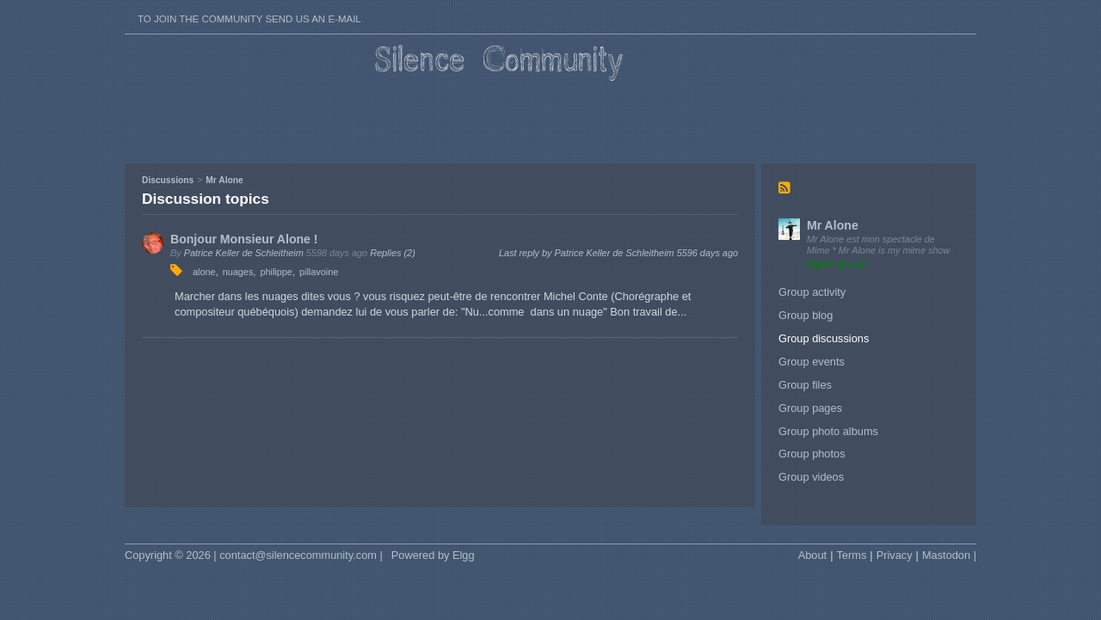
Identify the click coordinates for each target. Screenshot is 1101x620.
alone (204, 272)
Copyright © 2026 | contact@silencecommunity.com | (254, 555)
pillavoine (318, 272)
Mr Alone (832, 225)
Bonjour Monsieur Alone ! (244, 239)
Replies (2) (392, 253)
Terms (851, 555)
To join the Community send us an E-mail (249, 19)
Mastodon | (949, 555)
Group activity (812, 291)
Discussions (168, 180)
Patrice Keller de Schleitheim (244, 253)
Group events (811, 361)
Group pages (810, 408)
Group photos (812, 453)
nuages (238, 272)
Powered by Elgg (433, 555)
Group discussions (823, 338)
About (812, 555)
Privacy (894, 555)
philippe (276, 272)
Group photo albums (828, 431)
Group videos (811, 476)
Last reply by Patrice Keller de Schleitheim (618, 253)
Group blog (805, 315)
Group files (805, 384)
